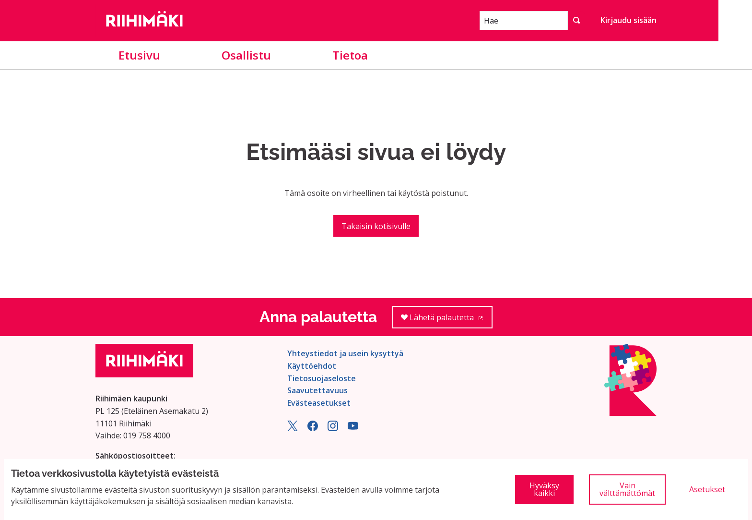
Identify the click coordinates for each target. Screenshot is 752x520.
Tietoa (350, 55)
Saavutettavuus (317, 390)
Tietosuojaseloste (321, 378)
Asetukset (707, 489)
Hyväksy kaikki (544, 489)
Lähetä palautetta (447, 320)
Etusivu (139, 55)
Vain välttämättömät (627, 489)
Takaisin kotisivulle (376, 226)
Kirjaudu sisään (628, 20)
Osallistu (246, 55)
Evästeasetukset (319, 403)
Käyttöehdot (311, 366)
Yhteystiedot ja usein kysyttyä (345, 353)
